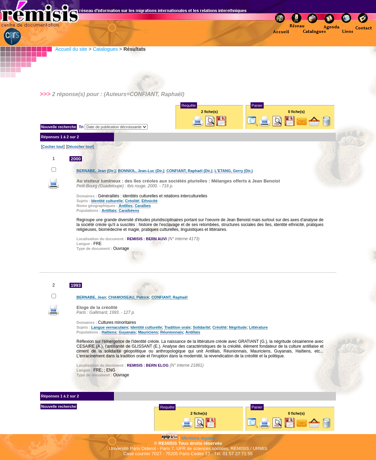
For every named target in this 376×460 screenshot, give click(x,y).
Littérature (258, 327)
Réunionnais (171, 332)
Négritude (237, 327)
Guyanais (127, 332)
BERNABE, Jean (91, 297)
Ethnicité (149, 201)
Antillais (109, 210)
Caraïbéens (129, 210)
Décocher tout (80, 146)
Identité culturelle (107, 201)
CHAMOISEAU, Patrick (128, 297)
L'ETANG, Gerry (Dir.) (234, 171)
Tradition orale (177, 327)
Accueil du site (71, 49)
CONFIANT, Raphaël (169, 297)
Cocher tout (53, 146)
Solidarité (201, 327)
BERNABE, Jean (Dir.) (96, 171)
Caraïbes (143, 206)
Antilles (125, 206)
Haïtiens (109, 332)
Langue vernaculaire (109, 327)
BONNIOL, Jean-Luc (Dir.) (141, 171)
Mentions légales (198, 438)
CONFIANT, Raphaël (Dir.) (190, 171)
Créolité (132, 201)
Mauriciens (148, 332)
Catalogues (105, 49)
